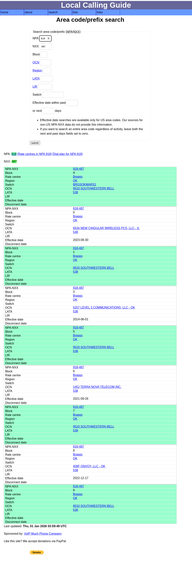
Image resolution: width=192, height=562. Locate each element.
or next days (47, 111)
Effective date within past (55, 103)
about (28, 12)
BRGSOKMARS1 (84, 184)
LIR (35, 86)
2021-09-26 (80, 398)
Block (40, 54)
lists (75, 12)
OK (75, 180)
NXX (42, 46)
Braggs (77, 176)
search (53, 12)
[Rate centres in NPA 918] (34, 154)
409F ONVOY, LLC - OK (89, 466)
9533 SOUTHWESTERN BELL (93, 188)
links (100, 12)
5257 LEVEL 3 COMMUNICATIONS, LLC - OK (104, 307)
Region (37, 70)
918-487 (78, 168)
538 (75, 192)
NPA (42, 38)
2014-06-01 (80, 319)
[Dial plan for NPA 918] (67, 154)
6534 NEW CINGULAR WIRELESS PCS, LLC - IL (106, 228)
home (4, 12)
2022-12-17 (80, 478)
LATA (36, 78)
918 (13, 154)
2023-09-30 (80, 239)
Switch (48, 95)
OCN (36, 62)
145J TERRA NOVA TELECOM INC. (97, 386)
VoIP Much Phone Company (43, 533)
